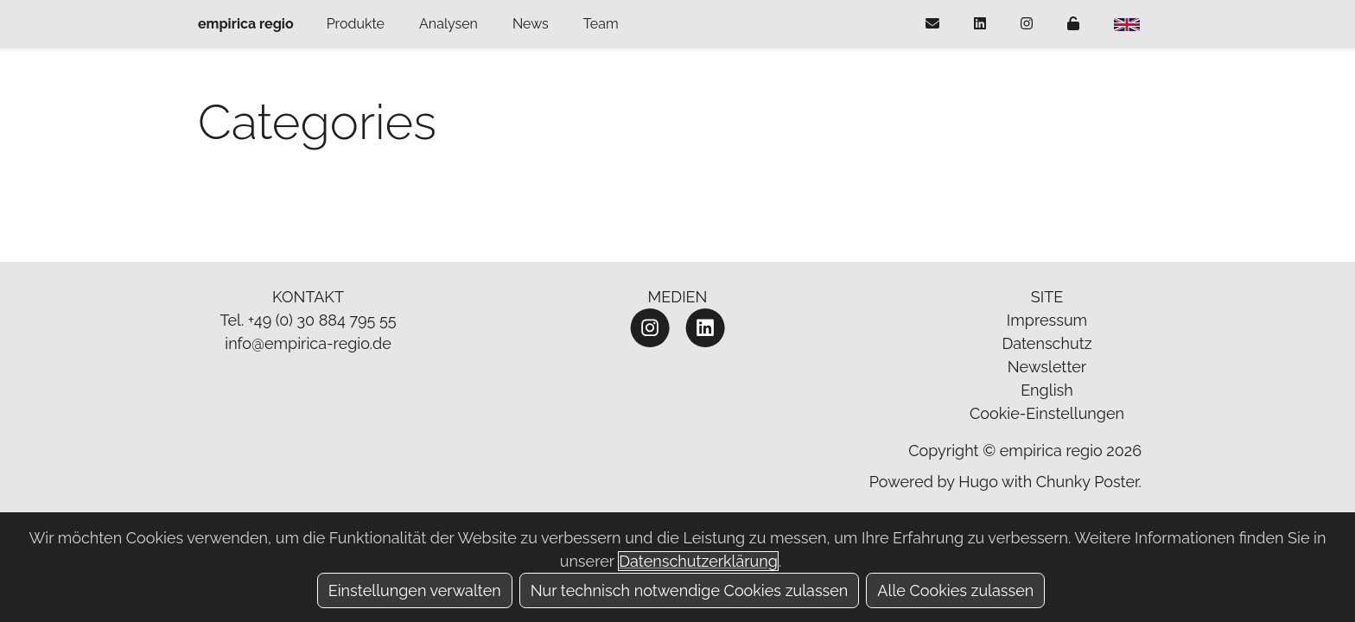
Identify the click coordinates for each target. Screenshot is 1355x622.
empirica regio (246, 24)
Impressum (1047, 320)
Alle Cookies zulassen (955, 590)
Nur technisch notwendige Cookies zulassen (690, 590)
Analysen (448, 24)
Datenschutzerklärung (698, 561)
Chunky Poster (1087, 482)
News (530, 24)
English (1047, 390)
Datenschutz (1046, 343)
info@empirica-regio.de (308, 343)
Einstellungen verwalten (414, 590)
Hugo (978, 482)
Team (601, 24)
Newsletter (1047, 367)
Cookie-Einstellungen (1047, 413)
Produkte (356, 24)
